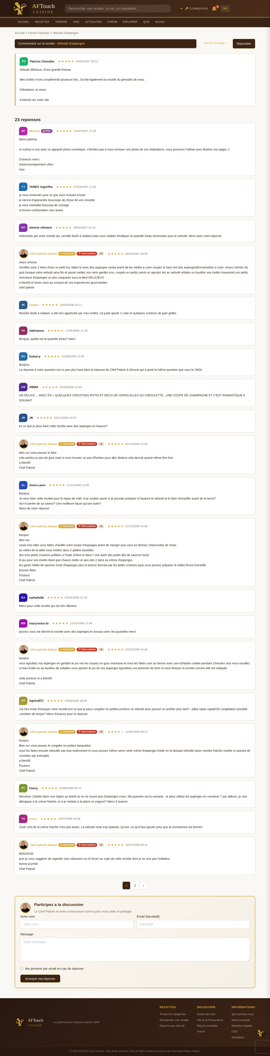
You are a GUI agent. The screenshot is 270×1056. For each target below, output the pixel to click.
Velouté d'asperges (71, 43)
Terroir (61, 21)
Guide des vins (206, 1014)
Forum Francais (38, 33)
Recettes (42, 21)
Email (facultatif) (148, 916)
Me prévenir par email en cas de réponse (52, 968)
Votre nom (27, 916)
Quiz (146, 21)
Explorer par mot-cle (172, 1025)
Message (26, 934)
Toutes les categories (173, 1014)
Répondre (244, 43)
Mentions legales (242, 1025)
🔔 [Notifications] (215, 8)
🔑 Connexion (196, 8)
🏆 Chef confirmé (87, 253)
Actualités (93, 21)
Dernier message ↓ (215, 43)
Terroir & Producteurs (210, 1020)
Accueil (23, 21)
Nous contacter (241, 1020)
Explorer (130, 21)
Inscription (238, 1037)
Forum (112, 21)
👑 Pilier (47, 131)
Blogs (160, 21)
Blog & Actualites (207, 1025)
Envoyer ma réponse (40, 978)
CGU (235, 1031)
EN (225, 8)
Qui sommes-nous (243, 1014)
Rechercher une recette (174, 1020)
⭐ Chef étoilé (67, 253)
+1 (101, 253)
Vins (76, 21)
